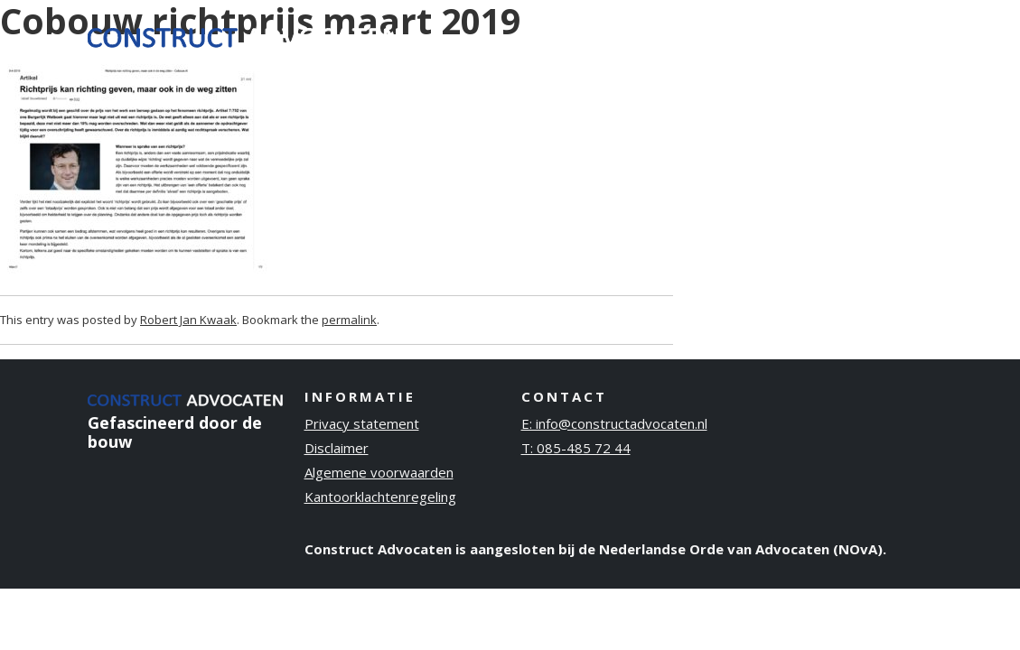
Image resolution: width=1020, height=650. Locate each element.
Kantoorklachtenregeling (380, 497)
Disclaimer (336, 448)
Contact (890, 35)
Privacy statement (361, 423)
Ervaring (605, 35)
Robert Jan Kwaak (188, 319)
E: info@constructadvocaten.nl (614, 423)
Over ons (695, 35)
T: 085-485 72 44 (576, 448)
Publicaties (794, 35)
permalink (349, 319)
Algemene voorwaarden (379, 472)
